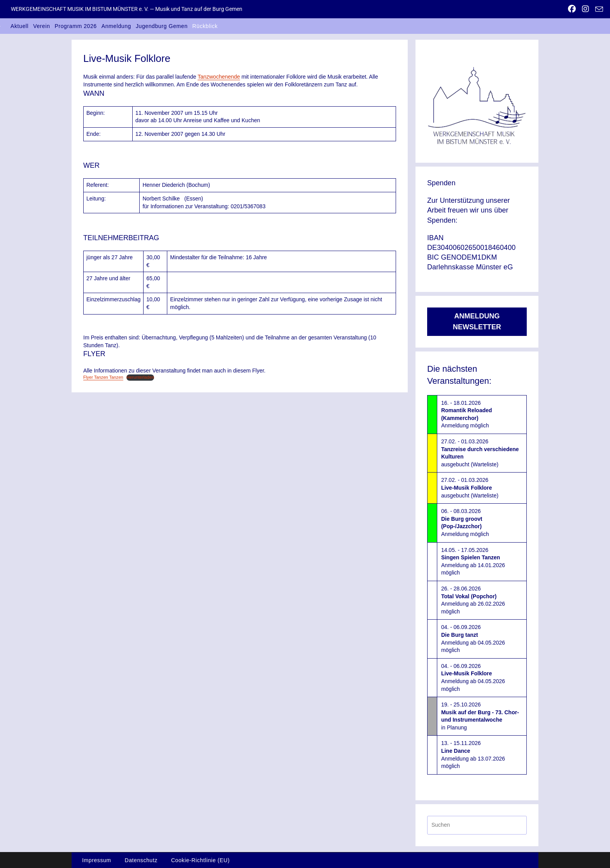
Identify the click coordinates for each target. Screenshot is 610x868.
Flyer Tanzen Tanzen (103, 377)
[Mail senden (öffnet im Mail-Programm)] (597, 9)
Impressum (96, 860)
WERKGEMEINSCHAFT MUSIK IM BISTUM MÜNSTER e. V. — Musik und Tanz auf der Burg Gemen (126, 9)
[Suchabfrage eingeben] (477, 825)
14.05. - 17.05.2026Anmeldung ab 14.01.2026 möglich (473, 561)
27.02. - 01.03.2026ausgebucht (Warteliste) (480, 452)
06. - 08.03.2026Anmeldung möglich (465, 522)
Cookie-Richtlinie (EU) (200, 860)
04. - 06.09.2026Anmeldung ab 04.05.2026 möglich (473, 638)
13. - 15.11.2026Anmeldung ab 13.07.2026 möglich (473, 754)
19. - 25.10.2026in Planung (480, 716)
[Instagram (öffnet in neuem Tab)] (585, 9)
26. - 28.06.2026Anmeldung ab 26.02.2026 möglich (473, 600)
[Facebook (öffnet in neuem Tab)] (572, 9)
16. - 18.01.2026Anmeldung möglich (466, 414)
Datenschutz (140, 860)
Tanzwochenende (219, 77)
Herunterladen (140, 377)
